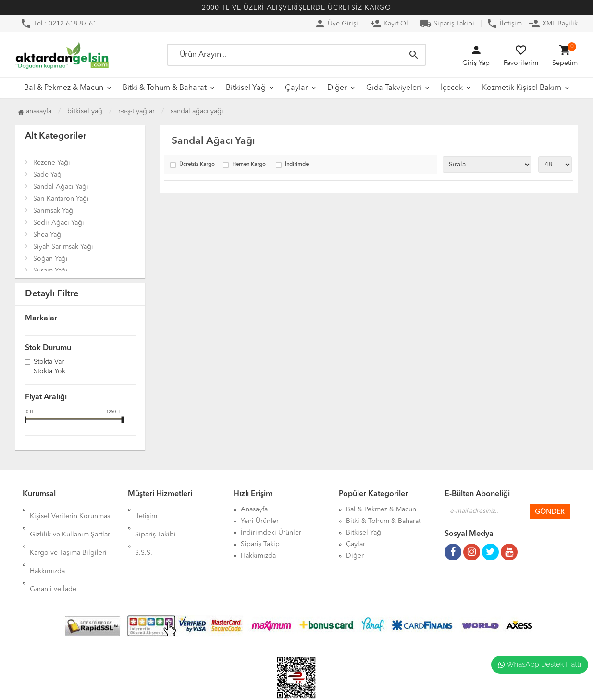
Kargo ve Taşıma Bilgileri (68, 532)
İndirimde (297, 164)
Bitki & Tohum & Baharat (165, 88)
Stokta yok (49, 372)
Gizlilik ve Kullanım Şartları (71, 521)
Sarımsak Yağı (54, 210)
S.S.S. (143, 532)
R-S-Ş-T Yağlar (136, 111)
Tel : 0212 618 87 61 (58, 23)
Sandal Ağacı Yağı (197, 111)
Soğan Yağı (50, 258)
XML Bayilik (553, 23)
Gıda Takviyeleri (393, 88)
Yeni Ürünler (260, 521)
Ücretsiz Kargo (197, 164)
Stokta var (49, 362)
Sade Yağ (47, 174)
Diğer (337, 88)
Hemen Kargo (249, 164)
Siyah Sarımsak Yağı (63, 246)
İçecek (452, 88)
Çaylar (296, 88)
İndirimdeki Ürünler (271, 532)
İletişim (504, 23)
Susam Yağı (50, 270)
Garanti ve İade (53, 555)
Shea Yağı (48, 234)
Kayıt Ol (389, 23)
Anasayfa (34, 111)
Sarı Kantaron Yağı (61, 198)
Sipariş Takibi (447, 23)
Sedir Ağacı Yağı (58, 222)
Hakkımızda (47, 544)
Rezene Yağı (51, 162)
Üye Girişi (336, 23)
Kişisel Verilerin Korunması (71, 509)
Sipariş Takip (260, 544)
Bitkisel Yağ (246, 88)
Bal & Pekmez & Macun (63, 88)
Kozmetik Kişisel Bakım (521, 88)
